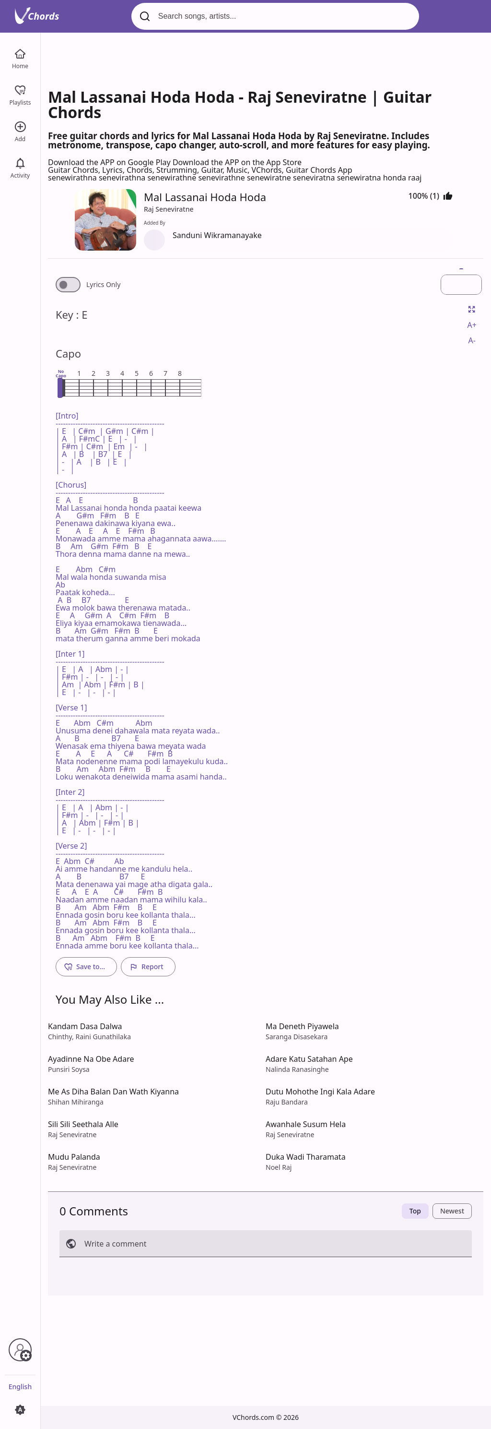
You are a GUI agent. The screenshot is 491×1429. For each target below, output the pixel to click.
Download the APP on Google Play (110, 162)
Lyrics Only (103, 284)
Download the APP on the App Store (237, 162)
